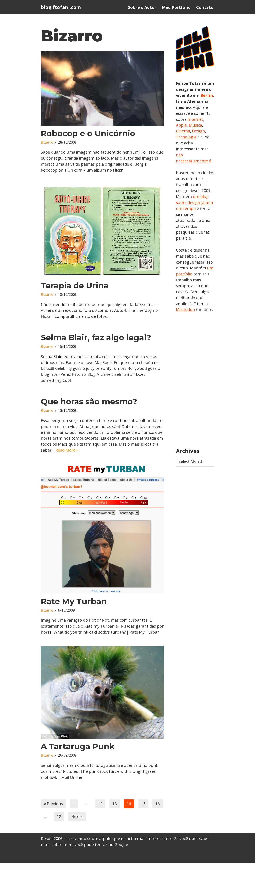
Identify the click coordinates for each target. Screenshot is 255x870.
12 (100, 811)
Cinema (198, 131)
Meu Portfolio (176, 7)
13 (115, 811)
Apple (199, 125)
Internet (184, 125)
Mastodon (185, 310)
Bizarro (47, 142)
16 (158, 811)
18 (59, 823)
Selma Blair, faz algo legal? (96, 338)
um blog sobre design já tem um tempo (194, 203)
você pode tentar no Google (101, 852)
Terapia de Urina (75, 286)
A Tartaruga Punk (78, 753)
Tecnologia (201, 137)
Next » (77, 823)
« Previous (53, 811)
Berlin (182, 101)
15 (143, 811)
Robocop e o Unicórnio (88, 133)
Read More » (95, 451)
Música (182, 131)
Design (182, 137)
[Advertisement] (195, 381)
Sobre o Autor (142, 7)
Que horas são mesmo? (89, 402)
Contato (204, 7)
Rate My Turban (74, 602)
